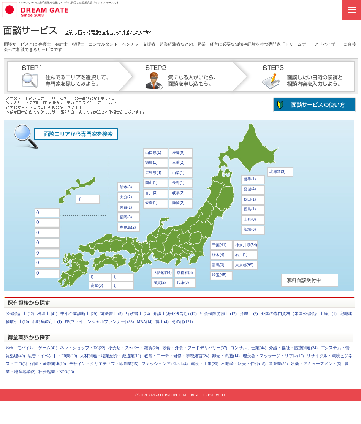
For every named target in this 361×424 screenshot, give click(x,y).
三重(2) (178, 162)
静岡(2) (178, 203)
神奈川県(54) (246, 245)
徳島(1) (151, 162)
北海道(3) (277, 171)
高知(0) (97, 285)
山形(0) (250, 219)
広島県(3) (153, 173)
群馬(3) (218, 265)
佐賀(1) (126, 207)
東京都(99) (244, 265)
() (115, 277)
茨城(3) (250, 229)
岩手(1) (250, 179)
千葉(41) (219, 245)
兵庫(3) (183, 282)
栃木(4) (218, 255)
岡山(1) (151, 182)
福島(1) (250, 209)
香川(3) (151, 193)
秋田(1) (250, 199)
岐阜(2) (178, 193)
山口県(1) (153, 152)
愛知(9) (178, 152)
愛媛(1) (151, 203)
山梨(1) (178, 173)
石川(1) (241, 255)
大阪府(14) (163, 273)
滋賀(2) (160, 282)
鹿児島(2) (128, 227)
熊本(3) (126, 187)
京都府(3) (185, 273)
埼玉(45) (219, 275)
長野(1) (178, 182)
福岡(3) (126, 217)
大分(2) (126, 197)
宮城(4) (250, 189)
